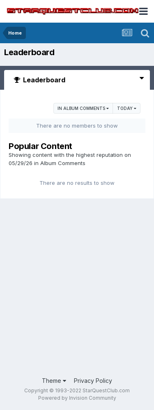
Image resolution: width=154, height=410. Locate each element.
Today (126, 108)
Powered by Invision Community (77, 398)
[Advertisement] (77, 288)
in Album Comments (83, 108)
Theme (54, 380)
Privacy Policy (93, 380)
